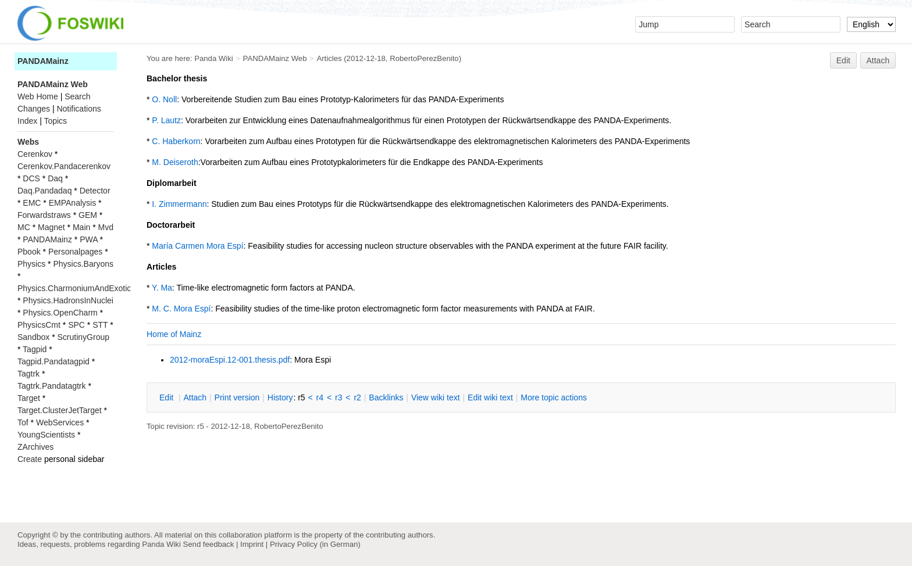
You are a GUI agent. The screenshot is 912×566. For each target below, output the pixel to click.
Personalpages (75, 251)
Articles (328, 58)
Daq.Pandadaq (44, 190)
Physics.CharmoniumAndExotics (76, 288)
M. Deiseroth (175, 162)
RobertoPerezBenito (424, 58)
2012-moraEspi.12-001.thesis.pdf (230, 359)
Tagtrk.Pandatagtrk (51, 386)
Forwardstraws (44, 215)
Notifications (78, 108)
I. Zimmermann (179, 204)
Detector (95, 190)
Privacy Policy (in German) (315, 544)
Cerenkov (34, 154)
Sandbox (33, 337)
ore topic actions (554, 397)
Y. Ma (162, 287)
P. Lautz (166, 120)
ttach (194, 397)
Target (28, 398)
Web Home (37, 96)
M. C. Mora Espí (181, 308)
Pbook (29, 251)
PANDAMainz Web (275, 58)
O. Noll (164, 99)
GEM (88, 215)
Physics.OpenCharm (60, 312)
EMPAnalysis (72, 202)
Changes (33, 108)
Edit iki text (490, 397)
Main (81, 227)
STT (100, 324)
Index (27, 121)
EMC (32, 202)
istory (280, 397)
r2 (357, 397)
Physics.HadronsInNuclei (68, 300)
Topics (55, 121)
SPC (76, 324)
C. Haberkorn (176, 141)
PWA (89, 239)
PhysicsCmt (38, 324)
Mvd (105, 227)
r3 (338, 397)
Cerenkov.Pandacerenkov (64, 166)
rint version (237, 397)
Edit (843, 60)
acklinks (386, 397)
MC (23, 227)
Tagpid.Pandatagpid (53, 361)
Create (29, 459)
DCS (31, 178)
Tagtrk (28, 373)
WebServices (60, 422)
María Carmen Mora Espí (197, 245)
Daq (55, 178)
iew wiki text (435, 397)
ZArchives (35, 447)
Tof (22, 422)
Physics (31, 263)
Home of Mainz (174, 334)
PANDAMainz (43, 61)
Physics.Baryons (83, 263)
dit (167, 397)
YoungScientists (46, 434)
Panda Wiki (213, 58)
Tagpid (35, 349)
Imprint (251, 544)
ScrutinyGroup (83, 337)
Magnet (51, 227)
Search (77, 96)
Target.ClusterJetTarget (59, 410)
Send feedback (208, 544)
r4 (319, 397)
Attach (878, 60)
